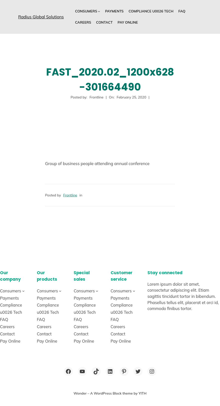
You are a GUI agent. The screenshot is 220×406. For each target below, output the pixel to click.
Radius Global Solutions (41, 16)
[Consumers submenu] (99, 11)
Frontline (70, 195)
